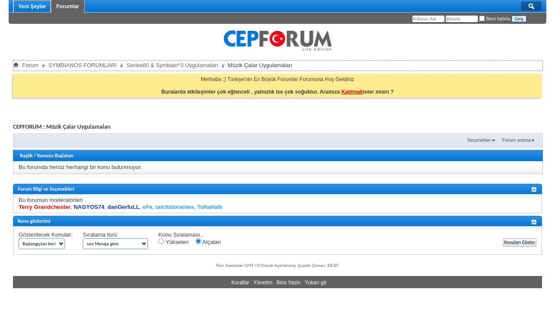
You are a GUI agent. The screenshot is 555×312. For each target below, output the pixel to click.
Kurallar (240, 283)
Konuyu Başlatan (55, 156)
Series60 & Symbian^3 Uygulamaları (172, 65)
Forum (30, 65)
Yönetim (262, 283)
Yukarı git (315, 283)
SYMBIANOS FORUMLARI (83, 65)
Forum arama (516, 140)
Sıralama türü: (100, 234)
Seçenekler (479, 140)
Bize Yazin (289, 283)
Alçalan (208, 241)
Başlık (26, 156)
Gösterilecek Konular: (45, 234)
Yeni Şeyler (32, 6)
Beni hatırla (494, 18)
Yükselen (173, 241)
